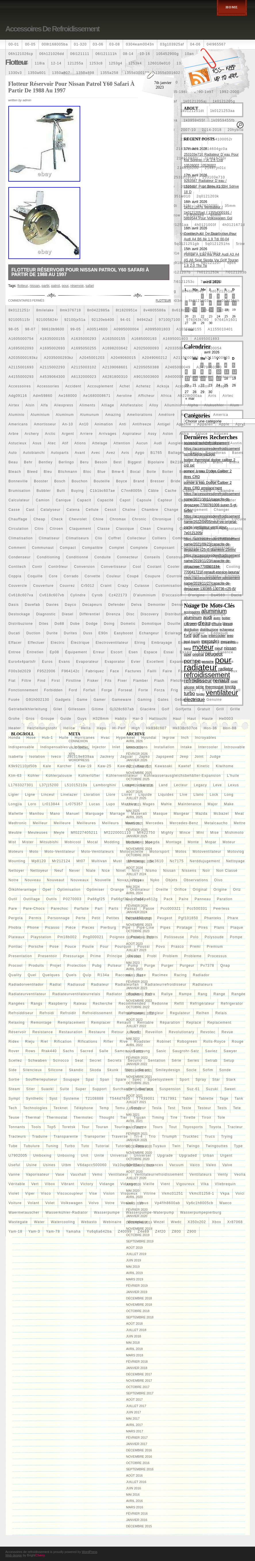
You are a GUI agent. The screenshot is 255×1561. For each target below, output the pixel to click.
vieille (148, 1184)
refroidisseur (130, 1013)
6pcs (231, 263)
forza (159, 690)
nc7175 (177, 861)
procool (16, 966)
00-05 (30, 44)
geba (180, 700)
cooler (174, 567)
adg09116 (18, 396)
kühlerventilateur (122, 776)
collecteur (136, 538)
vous (144, 1203)
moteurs (16, 852)
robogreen (187, 1042)
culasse (142, 586)
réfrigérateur (202, 1004)
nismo (151, 871)
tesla (157, 1108)
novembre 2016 (139, 1456)
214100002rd (193, 139)
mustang (135, 861)
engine (208, 643)
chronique (161, 519)
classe (103, 529)
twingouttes (217, 1146)
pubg (97, 966)
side (13, 1070)
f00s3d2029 (20, 671)
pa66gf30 (120, 899)
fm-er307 (221, 681)
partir (45, 286)
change (171, 510)
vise (93, 1193)
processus (217, 956)
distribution (175, 614)
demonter (157, 605)
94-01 (125, 320)
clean (145, 529)
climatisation (21, 538)
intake (186, 747)
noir (206, 871)
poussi (143, 947)
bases (237, 453)
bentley (45, 462)
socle (191, 1070)
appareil (205, 424)
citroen (56, 529)
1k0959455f (194, 120)
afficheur (146, 396)
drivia (227, 624)
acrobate (183, 386)
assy (152, 434)
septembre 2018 (140, 1317)
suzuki (212, 1089)
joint (199, 757)
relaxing (17, 1023)
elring (140, 643)
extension (204, 662)
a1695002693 (52, 348)
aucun (142, 443)
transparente (65, 1136)
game (82, 700)
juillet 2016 (136, 1482)
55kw (213, 234)
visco (46, 1193)
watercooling (63, 1222)
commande (224, 538)
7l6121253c (184, 282)
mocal (92, 842)
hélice (69, 728)
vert (35, 1184)
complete (139, 548)
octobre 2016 (138, 1463)
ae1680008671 (97, 396)
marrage (117, 814)
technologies (35, 1108)
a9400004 (174, 377)
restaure (97, 1032)
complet (116, 548)
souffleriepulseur (41, 1080)
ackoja (163, 386)
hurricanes (85, 738)
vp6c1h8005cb (199, 1203)
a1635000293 (83, 339)
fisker (93, 681)
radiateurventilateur (27, 994)
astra (184, 434)
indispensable (21, 747)
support (99, 1089)
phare (232, 918)
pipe (126, 928)
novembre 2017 (139, 1380)
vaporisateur (37, 1174)
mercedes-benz (184, 823)
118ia (40, 63)
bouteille (102, 481)
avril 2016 (134, 1501)
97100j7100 (169, 320)
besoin (101, 462)
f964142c (71, 671)
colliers (159, 538)
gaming (145, 700)
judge (215, 757)
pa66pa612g (146, 899)
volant (33, 1203)
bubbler (44, 491)
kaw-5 (143, 766)
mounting (17, 861)
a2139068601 (115, 367)
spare (120, 1080)
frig (174, 690)
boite (151, 472)
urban (208, 1155)
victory (86, 1184)
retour (118, 1032)
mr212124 (61, 861)
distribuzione (21, 624)
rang (203, 994)
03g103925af (172, 44)
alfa (44, 405)
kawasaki (163, 766)
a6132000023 (83, 377)
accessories (48, 386)
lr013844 (51, 804)
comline (200, 538)
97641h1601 (226, 320)
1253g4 (115, 63)
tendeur (138, 1108)
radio (133, 994)
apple (224, 424)
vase (59, 1174)
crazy (123, 586)
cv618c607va (21, 595)
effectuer (36, 643)
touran (102, 1127)
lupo (110, 804)
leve (217, 785)
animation (104, 424)
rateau (80, 1004)
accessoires (20, 386)
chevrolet (78, 519)
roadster (142, 1042)
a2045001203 (92, 358)
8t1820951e (126, 310)
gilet (57, 709)
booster (41, 481)
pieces (88, 928)
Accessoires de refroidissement (52, 28)
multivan (99, 861)
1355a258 (109, 73)
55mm (229, 234)
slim (128, 1070)
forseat (125, 690)
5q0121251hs (217, 244)
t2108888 (94, 1098)
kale (47, 766)
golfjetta (183, 709)
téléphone (83, 1108)
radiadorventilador (26, 985)
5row (240, 244)
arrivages (107, 434)
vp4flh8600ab (167, 1203)
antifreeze (142, 424)
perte (81, 918)
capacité (105, 500)
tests (222, 1108)
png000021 (93, 937)
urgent (226, 1155)
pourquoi (123, 947)
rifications (87, 1042)
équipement (76, 652)
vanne (14, 1174)
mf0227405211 (84, 833)
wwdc (176, 1222)
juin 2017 (133, 1412)
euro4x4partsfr (22, 662)
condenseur (20, 557)
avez (110, 453)
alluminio (173, 405)
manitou (36, 814)
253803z (188, 187)
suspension (170, 1089)
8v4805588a (154, 310)
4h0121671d (233, 225)
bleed (32, 472)
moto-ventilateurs (97, 852)
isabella (16, 757)
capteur (165, 500)
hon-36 (210, 728)
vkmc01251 (172, 1193)
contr (37, 567)
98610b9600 (53, 329)
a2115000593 (186, 358)
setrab (211, 1061)
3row (175, 215)
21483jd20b (188, 168)
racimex (160, 975)
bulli (61, 491)
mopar (210, 842)
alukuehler (214, 405)
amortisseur (45, 424)
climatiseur (49, 538)
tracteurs (17, 1136)
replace (193, 1023)
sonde (225, 1070)
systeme (71, 1098)
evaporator (115, 662)
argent (68, 434)
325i (187, 206)
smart (144, 1070)
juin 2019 (133, 1260)
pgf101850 (188, 918)
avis (125, 453)
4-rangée (195, 215)
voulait (127, 1203)
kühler (34, 776)
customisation (169, 586)
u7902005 (18, 1155)
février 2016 (137, 1513)
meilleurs (110, 823)
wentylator (137, 1222)
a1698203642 (115, 348)
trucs (210, 1136)
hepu (102, 728)
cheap (39, 519)
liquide (145, 795)
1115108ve (19, 63)
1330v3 (15, 73)
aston (168, 434)
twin (176, 1146)
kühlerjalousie (59, 776)
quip (87, 975)
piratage (184, 928)
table (188, 1098)
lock (214, 795)
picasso (52, 928)
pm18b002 (67, 937)
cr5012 (88, 586)
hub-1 (47, 738)
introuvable (234, 747)
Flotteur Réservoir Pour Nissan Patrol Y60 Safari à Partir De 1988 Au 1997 (80, 272)
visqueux (129, 1193)
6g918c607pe (182, 263)
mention (132, 823)
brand (138, 481)
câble (153, 491)
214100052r (222, 139)
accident (73, 386)
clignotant (205, 529)
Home (232, 7)
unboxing (66, 1155)
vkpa (224, 1193)
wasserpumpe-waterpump (150, 1212)
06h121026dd (51, 54)
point (135, 937)
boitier (185, 472)
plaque (236, 928)
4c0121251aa (176, 225)
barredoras (216, 453)
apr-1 (240, 424)
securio (135, 1061)
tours (158, 1127)
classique (125, 529)
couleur (113, 576)
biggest (134, 462)
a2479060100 (209, 367)
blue (101, 472)
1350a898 (85, 73)
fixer (122, 681)
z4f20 (160, 1231)
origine (220, 890)
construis (200, 557)
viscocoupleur (70, 1193)
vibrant (67, 1184)
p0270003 (72, 899)
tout (173, 1127)
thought (106, 1117)
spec (136, 1080)
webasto (89, 1222)
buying (77, 491)
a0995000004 (126, 329)
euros (47, 662)
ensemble (230, 643)
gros (30, 719)
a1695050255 (83, 348)
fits (108, 681)
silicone (55, 1070)
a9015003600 (146, 377)
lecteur (181, 785)
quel (32, 975)
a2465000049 (177, 367)
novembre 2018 (139, 1304)
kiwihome (225, 766)
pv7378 (207, 966)
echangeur (149, 633)
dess (218, 605)
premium (215, 947)
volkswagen (72, 1203)
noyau (138, 880)
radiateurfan (127, 985)
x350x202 (197, 1222)
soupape (71, 1080)
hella (86, 728)
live (183, 795)
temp (104, 1108)
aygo (139, 453)
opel (47, 890)
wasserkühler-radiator (66, 1212)
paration (225, 899)
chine (98, 519)
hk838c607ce (185, 728)
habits (121, 719)
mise (214, 833)
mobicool (73, 842)
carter (230, 500)
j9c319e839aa (80, 757)
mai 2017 (133, 1418)
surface (146, 1089)
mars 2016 (134, 1507)
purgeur (187, 966)
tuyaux (159, 1146)
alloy (153, 405)
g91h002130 (37, 700)
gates (163, 700)
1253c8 (96, 63)
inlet (116, 747)
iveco (56, 757)
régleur (156, 1013)
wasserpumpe (107, 1212)
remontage (41, 1023)
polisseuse (174, 937)
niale (90, 871)
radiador (201, 975)
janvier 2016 (136, 1520)
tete (237, 1108)
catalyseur (50, 510)
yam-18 (15, 1231)
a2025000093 (146, 348)
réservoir (17, 1032)
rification (63, 1042)
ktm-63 (15, 776)
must (117, 861)
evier (136, 662)
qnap (225, 966)
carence (210, 500)
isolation (37, 757)
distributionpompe (209, 614)
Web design (13, 1555)
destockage (19, 614)
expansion (179, 662)
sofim (208, 1070)
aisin (29, 405)
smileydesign (168, 1070)
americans (18, 424)
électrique (80, 643)
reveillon (154, 1032)
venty (223, 1174)
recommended (132, 1004)
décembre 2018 (139, 1298)
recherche (103, 1004)
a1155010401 (220, 329)
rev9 (134, 1032)
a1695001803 (175, 339)
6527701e (212, 253)
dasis (14, 605)
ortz (237, 890)
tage (224, 1098)
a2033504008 (177, 348)
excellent (155, 662)
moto (33, 852)
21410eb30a (187, 149)
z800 (176, 1231)
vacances (154, 1165)
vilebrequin (225, 1184)
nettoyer (16, 871)
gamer (100, 700)
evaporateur (87, 662)
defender (116, 605)
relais (221, 1013)
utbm (66, 1165)
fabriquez (95, 671)
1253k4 (135, 63)
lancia (147, 785)
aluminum (65, 415)
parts (113, 909)
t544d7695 (120, 1098)
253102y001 (185, 177)
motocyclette (131, 852)
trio (152, 1136)
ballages (176, 453)
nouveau (33, 880)
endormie (187, 643)
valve (227, 1165)
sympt (14, 1098)
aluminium (40, 415)
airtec (228, 396)
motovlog (235, 852)
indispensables (54, 747)
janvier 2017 (136, 1444)
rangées (17, 1004)
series (193, 1061)
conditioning (48, 557)
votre (110, 1203)
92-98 (224, 310)
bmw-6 (118, 472)
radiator (114, 994)
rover (14, 1051)
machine (129, 804)
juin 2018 (133, 1336)
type (238, 1146)
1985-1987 (178, 92)
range (219, 994)
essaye (205, 652)
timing (158, 1117)
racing (180, 975)
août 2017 (134, 1399)
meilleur (40, 823)
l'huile (233, 776)
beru (84, 462)
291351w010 (179, 196)
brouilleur (196, 481)
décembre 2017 (139, 1374)
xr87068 (235, 1222)
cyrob (97, 595)
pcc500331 (197, 909)
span (105, 1080)
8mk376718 (70, 310)
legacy (200, 785)
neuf (58, 871)
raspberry (58, 1004)
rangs (37, 1004)
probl (152, 956)
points (152, 937)
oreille (162, 890)
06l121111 (79, 54)
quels (71, 975)
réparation (170, 1023)
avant (80, 453)
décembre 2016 (139, 1450)
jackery (107, 757)
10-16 (144, 54)
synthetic (34, 1098)
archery (32, 434)
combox (179, 538)
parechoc (59, 909)
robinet (164, 1042)
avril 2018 (134, 1349)
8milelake (45, 310)
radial (56, 985)
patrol (55, 286)
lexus (233, 785)
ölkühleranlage (23, 890)
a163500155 (113, 339)
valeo (211, 1165)
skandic (76, 1070)
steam (14, 1089)
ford (73, 690)
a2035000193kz (23, 358)
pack (168, 899)
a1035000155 (189, 329)
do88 (59, 624)
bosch (60, 481)
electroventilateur (112, 643)
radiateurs (203, 985)
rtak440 (49, 1051)
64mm (191, 253)
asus (36, 443)
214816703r (216, 158)
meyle (59, 833)
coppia (15, 576)
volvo (94, 1203)
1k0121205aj (195, 101)
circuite (239, 519)
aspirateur (132, 434)
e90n (103, 633)
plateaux (17, 937)
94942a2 (145, 320)
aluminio (17, 415)
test (171, 1108)
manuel (73, 814)
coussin (232, 576)
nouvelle (103, 880)
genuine (214, 700)
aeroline (124, 396)
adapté (222, 386)
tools (36, 1127)
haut (191, 719)
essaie (186, 652)
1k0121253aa (222, 111)
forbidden (53, 690)
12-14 (56, 63)
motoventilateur (207, 852)
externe (226, 662)
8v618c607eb (184, 310)
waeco (225, 1203)
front (207, 690)
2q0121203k (208, 196)
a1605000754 (21, 339)
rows (31, 1051)
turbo (69, 1146)
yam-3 (34, 1231)
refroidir (68, 1013)
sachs (68, 1051)
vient (165, 1184)
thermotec (83, 1117)
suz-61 (193, 1089)
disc (130, 614)
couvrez (67, 586)
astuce (201, 434)
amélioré (166, 415)
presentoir (47, 956)
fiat (12, 681)
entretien (35, 652)
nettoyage (235, 861)
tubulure (32, 1146)
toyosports (193, 1127)
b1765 (156, 453)
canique (63, 500)
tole (221, 1117)
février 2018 (137, 1361)
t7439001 (145, 1098)
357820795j (208, 206)
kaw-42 (124, 766)
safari (89, 286)
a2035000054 (209, 348)
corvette (92, 576)
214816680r (188, 158)
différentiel (89, 614)
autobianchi (34, 453)
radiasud (76, 985)
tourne (140, 1127)
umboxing (42, 1155)
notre (14, 880)
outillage (31, 899)
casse (14, 510)
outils (51, 899)
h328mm (101, 719)
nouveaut (55, 880)
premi (195, 947)
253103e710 (213, 177)
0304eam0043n (140, 44)
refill (179, 1004)
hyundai (148, 738)
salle (104, 1051)
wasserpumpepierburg (201, 1212)
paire (184, 899)
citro (38, 529)
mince (184, 833)
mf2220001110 (117, 833)
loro (32, 804)
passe (148, 909)
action (204, 386)
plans (219, 928)
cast (30, 510)
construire (176, 557)
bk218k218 (180, 462)
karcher (64, 766)
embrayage (162, 643)
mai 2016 (133, 1494)
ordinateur (140, 890)
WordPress (89, 1552)
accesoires (200, 377)
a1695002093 (21, 348)
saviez (211, 1051)
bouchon (80, 481)
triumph (169, 1136)
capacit (84, 500)
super (80, 1089)
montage (174, 842)
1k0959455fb (223, 120)
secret (95, 1061)
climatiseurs (77, 538)
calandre (226, 491)
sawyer (230, 1051)
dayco (70, 605)
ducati (14, 633)
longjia (15, 804)
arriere (86, 434)
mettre (240, 823)
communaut (43, 548)
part (99, 909)
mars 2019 (134, 1279)
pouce (70, 947)
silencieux (32, 1070)
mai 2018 (133, 1342)
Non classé (226, 871)
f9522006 (46, 671)
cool (137, 567)
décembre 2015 (139, 1526)
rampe (185, 994)
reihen (202, 1013)
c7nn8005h (131, 491)
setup (229, 1061)
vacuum (176, 1165)
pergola (16, 918)
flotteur (199, 681)
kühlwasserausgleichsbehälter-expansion (182, 776)
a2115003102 (83, 367)
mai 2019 (133, 1266)
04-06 (195, 44)
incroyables (205, 738)
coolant (154, 567)
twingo (193, 1146)
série (176, 1061)
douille (174, 624)
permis (35, 918)
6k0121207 (211, 263)
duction (33, 633)
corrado (71, 576)
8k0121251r (19, 310)
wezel (159, 1222)
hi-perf (119, 728)
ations (80, 443)
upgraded (188, 1155)
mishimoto (234, 833)
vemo (97, 1174)
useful (14, 1165)
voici (239, 1193)
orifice (180, 890)
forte (143, 690)
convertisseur (114, 567)
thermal (33, 1117)
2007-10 (188, 130)
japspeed (165, 757)
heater (15, 728)
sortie (14, 1080)
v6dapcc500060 (92, 1165)
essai (169, 652)
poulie (88, 947)
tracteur (235, 1127)
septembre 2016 (140, 1469)
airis (212, 396)
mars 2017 (134, 1431)
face (114, 671)
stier (30, 1089)
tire (173, 1117)
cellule (92, 510)
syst (53, 1098)
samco (121, 1051)
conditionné (77, 557)
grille (235, 709)
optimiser (95, 890)
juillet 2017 (136, 1406)
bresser (157, 481)
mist (12, 842)
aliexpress (63, 405)
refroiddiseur (21, 1013)
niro (136, 871)
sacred (86, 1051)
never (74, 871)
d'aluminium (144, 595)
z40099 (125, 1231)
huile (63, 738)
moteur (229, 842)
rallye (167, 994)
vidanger (128, 1184)
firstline (73, 681)
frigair (190, 690)
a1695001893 (206, 339)
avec (95, 453)
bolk (202, 472)
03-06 (98, 44)
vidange (106, 1184)
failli (152, 671)
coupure (152, 576)
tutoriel (123, 1146)
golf (165, 709)
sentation (157, 1061)
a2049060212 (154, 358)
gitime (98, 709)
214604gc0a (216, 149)
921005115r (19, 320)
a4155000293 (21, 377)
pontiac (15, 947)
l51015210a (76, 785)
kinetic (203, 766)
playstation (41, 937)
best (118, 462)
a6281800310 (115, 377)
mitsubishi (49, 842)
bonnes (219, 472)
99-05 (75, 329)
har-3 (138, 719)
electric (58, 643)
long (229, 795)
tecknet (60, 1108)
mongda (152, 842)
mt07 (80, 861)
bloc (87, 472)
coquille (35, 576)
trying (227, 1136)
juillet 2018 (136, 1330)
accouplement (100, 386)
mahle (166, 804)
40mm (215, 215)
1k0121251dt (192, 111)
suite (64, 1089)
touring (121, 1127)
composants (192, 548)
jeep (184, 757)
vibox (50, 1184)
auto (13, 453)
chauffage (18, 519)
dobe (75, 624)
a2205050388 (146, 367)
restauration (71, 1032)
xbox (216, 1222)
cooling (233, 567)
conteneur (225, 557)
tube (13, 1146)
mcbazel (221, 814)
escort (116, 652)
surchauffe (123, 1089)
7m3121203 (211, 282)
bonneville (18, 481)
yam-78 (53, 1231)
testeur (204, 1108)
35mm (230, 206)
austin (236, 443)
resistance (42, 1032)
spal (90, 1080)
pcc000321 (170, 909)
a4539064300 (52, 377)
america (220, 415)
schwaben (37, 1061)
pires (203, 928)
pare (13, 909)
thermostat (57, 1117)
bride (176, 481)
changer (221, 510)
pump (133, 966)
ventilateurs (200, 1174)
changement (196, 510)
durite (52, 633)
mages (149, 804)
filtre (26, 681)
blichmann (67, 472)
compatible (92, 548)
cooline (213, 567)
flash (159, 681)
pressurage (73, 956)
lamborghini (104, 785)
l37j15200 (49, 785)
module (132, 842)
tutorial (102, 1146)
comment (17, 548)
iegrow (168, 738)
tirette (190, 1117)
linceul (47, 795)
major (213, 804)
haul (177, 719)
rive (124, 1042)
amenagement (194, 415)
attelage (100, 443)
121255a (75, 63)
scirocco (61, 1061)
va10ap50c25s (126, 1165)
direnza (113, 614)
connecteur (127, 557)
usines (49, 1165)
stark (231, 1080)
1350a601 (37, 73)
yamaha (73, 1231)
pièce (71, 928)
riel (44, 1042)
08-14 (128, 54)
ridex (14, 1042)
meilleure (62, 823)
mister (28, 842)
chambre (150, 510)
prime (95, 956)
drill (212, 624)
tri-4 (138, 1136)
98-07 (30, 329)
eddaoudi (219, 633)
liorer (127, 795)
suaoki (47, 1089)
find (41, 681)
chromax (118, 519)
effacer (15, 643)
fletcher (178, 681)
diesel (68, 614)
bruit (214, 481)
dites (43, 624)
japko (144, 757)
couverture (43, 586)
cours (194, 576)
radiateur (100, 985)
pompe (236, 937)
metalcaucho (216, 823)
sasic (161, 1051)
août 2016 (134, 1475)
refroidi (46, 1013)
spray (200, 1080)
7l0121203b (236, 272)
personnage (59, 918)
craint (106, 586)
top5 (51, 1127)
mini (200, 833)
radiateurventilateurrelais (76, 994)
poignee (117, 937)
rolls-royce (214, 1042)
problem (170, 956)
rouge (238, 1042)
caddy (188, 491)
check (57, 519)
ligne (30, 795)
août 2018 (134, 1323)
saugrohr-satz (185, 1051)
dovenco (195, 624)
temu (120, 1108)
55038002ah (191, 234)
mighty (167, 833)
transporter (95, 1136)
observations (196, 880)
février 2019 (137, 1285)
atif (65, 443)
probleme (193, 956)
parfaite (81, 909)
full (237, 690)
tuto (85, 1146)
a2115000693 (217, 358)
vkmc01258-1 (201, 1193)
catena (73, 510)
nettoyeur (39, 871)
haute (207, 719)
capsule (144, 500)
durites (70, 633)
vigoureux (185, 1184)
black (202, 462)
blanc (218, 462)
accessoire (226, 377)
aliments (87, 405)
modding (112, 842)
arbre (14, 434)
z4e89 (143, 1231)
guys (82, 719)
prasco (177, 947)
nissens (189, 871)
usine (31, 1165)
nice (106, 871)
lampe (128, 785)
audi (158, 443)
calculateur (19, 500)
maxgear (181, 814)
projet (55, 966)
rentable (145, 1023)
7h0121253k (208, 272)
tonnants (17, 1127)
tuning (52, 1146)
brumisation (20, 491)
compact (68, 548)
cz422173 (118, 595)
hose (31, 738)
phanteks (212, 918)
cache (171, 491)
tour (86, 1127)
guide (65, 719)
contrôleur (58, 567)
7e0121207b (179, 272)
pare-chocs (34, 909)
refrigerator (232, 1004)
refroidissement (98, 1013)
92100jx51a (75, 320)
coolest (193, 567)
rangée (238, 994)
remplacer (101, 1023)
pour (104, 947)
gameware (121, 700)
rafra (150, 994)
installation (164, 747)
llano (198, 795)
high (136, 728)
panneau (203, 899)
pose (54, 947)
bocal (135, 472)
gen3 (195, 700)
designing (198, 605)
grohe (14, 719)
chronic (139, 519)
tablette (206, 1098)
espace (151, 652)
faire (167, 671)
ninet (121, 871)
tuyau (141, 1146)
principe (114, 956)
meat (239, 814)
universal (119, 1155)
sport (184, 1080)
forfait (89, 690)
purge (149, 966)
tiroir (206, 1117)
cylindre (78, 595)
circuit (220, 519)
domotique (152, 624)
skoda (95, 1070)
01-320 (80, 44)
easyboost (123, 633)
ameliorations (139, 415)
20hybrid (236, 130)
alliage (107, 405)
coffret (114, 538)
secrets (115, 1061)
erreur (99, 652)
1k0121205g (224, 101)
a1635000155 (52, 339)
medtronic (18, 823)
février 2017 (137, 1437)
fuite (223, 690)
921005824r (47, 320)
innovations (137, 747)
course (212, 576)
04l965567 (216, 44)
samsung (141, 1051)
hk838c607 (156, 728)
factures (133, 671)
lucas (94, 804)
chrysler (185, 519)
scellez (15, 1061)
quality (15, 975)
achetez (143, 386)
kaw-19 (85, 766)
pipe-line (145, 928)
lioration (92, 795)
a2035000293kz (58, 358)
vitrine (150, 1193)
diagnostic (46, 614)
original (200, 890)
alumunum (89, 415)
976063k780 (197, 320)
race (141, 975)
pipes (165, 928)
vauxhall (78, 1174)
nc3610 (157, 861)
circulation (19, 529)
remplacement (71, 1023)
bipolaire (156, 462)
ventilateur (118, 1174)
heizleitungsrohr (42, 728)
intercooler (208, 747)
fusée (14, 700)
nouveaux (79, 880)
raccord (123, 975)
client (184, 529)
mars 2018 (134, 1355)
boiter (167, 472)
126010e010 (159, 63)
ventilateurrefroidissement (159, 1174)
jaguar (126, 757)
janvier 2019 (136, 1292)
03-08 (114, 44)
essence (225, 652)
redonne (160, 1004)
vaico (195, 1165)
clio (98, 538)
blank (234, 462)
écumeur (197, 633)
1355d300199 (136, 73)
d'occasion (172, 595)
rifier (108, 1042)
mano (55, 814)
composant (164, 548)
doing (109, 624)
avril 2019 (134, 1273)
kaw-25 (105, 766)
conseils (152, 557)
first (55, 681)
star (216, 1080)
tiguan (139, 1117)
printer (135, 956)
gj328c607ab (122, 709)
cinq (203, 519)
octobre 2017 (138, 1387)
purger (167, 966)
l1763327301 (21, 785)
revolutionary (181, 1032)
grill (220, 709)
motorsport (159, 852)
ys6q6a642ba (99, 1231)
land (163, 785)
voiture (15, 1203)
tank (239, 1098)
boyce (121, 481)
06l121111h (106, 54)
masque (160, 814)
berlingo (66, 462)
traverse (120, 1136)
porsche (35, 947)
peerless (221, 909)
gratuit (204, 709)
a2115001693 (21, 367)
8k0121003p (200, 301)
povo (160, 947)
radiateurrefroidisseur (165, 985)
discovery (150, 614)
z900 (191, 1231)
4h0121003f (205, 225)
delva (136, 605)
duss (87, 633)
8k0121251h (228, 301)
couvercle (18, 586)
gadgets (63, 700)
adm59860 (43, 396)
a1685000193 (144, 339)
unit (84, 1155)
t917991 (169, 1098)
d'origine (196, 595)
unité (99, 1155)
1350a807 (61, 73)
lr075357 (74, 804)
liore (111, 795)
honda (14, 738)
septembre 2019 (140, 1241)
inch (185, 738)
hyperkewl (125, 738)
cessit (110, 510)
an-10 (67, 424)
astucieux (18, 443)
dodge (92, 624)
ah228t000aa (190, 396)
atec (52, 443)
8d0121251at (222, 291)
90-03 (207, 310)
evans (64, 662)
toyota (215, 1127)
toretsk (69, 1127)
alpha (192, 405)
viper (30, 1193)
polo (194, 937)
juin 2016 (133, 1488)
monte (193, 842)
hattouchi (158, 719)
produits (36, 966)
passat (130, 909)
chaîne (129, 510)
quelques (51, 975)
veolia (240, 1174)
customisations (202, 586)
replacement (219, 1023)
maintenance (190, 804)
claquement (80, 529)
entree (15, 652)
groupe (47, 719)
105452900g (167, 54)
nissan (169, 871)
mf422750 (146, 833)
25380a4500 (213, 187)
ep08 (54, 652)
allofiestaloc (131, 405)
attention (122, 443)
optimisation (68, 890)
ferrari (216, 671)
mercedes (155, 823)
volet (50, 1203)
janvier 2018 (136, 1368)
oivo (218, 880)
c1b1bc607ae (102, 491)
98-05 (14, 329)
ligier (14, 795)
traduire (40, 1136)
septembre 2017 (140, 1393)
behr (28, 462)
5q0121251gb (186, 244)
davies (52, 605)
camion (43, 500)
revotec (207, 1032)
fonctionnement (23, 690)
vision (109, 1193)
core (53, 576)
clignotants (231, 529)
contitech (17, 567)
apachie (184, 424)
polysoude (214, 937)
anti (122, 424)
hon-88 (230, 728)
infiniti (80, 747)
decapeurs (92, 605)
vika (205, 1184)
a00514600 (97, 329)
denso (177, 605)
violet (14, 1193)
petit (96, 918)
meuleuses (38, 833)
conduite (102, 557)
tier (123, 1117)
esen (133, 652)
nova (121, 880)
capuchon (188, 500)
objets (172, 880)
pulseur (115, 966)
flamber (140, 681)
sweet (229, 1089)
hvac (105, 738)
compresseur (222, 548)
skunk (112, 1070)
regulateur (180, 1013)
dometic (128, 624)
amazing (113, 415)
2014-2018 (212, 130)
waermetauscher (24, 1212)
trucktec (191, 1136)
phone (33, 928)
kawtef (184, 766)
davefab (32, 605)
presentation (20, 956)
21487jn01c (215, 168)
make (229, 804)
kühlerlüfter (89, 776)
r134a (103, 975)
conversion (84, 567)
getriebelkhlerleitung (28, 709)
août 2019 (134, 1247)
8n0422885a (98, 310)
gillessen (76, 709)
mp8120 (38, 861)
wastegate (18, 1222)
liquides (166, 795)
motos (181, 852)
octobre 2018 (138, 1311)
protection (76, 966)
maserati (139, 814)
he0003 (226, 719)
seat (79, 1061)
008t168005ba (55, 44)
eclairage (174, 633)
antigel (164, 424)
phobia (15, 928)
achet (124, 386)
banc (195, 453)
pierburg (108, 928)
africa (166, 396)
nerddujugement (205, 861)
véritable (17, 1184)
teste (186, 1108)
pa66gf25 (96, 899)
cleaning (165, 529)
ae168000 (67, 396)
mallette (16, 814)
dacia (236, 595)
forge (106, 690)
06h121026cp (21, 54)
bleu (48, 472)
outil (13, 899)
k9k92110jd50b (23, 766)
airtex (14, 405)
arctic (50, 434)
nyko (155, 880)
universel (142, 1155)
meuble (15, 833)
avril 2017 (134, 1425)
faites (184, 671)
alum (234, 405)
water (39, 1222)
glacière (148, 709)
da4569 (218, 595)
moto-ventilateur (60, 852)
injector (99, 747)
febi (200, 671)
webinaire (112, 1222)
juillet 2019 (136, 1254)
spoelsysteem (161, 1080)
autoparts (60, 453)
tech (13, 1108)
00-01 (14, 44)
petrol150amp (138, 918)
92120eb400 (103, 320)
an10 (84, 424)
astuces (221, 434)
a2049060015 (123, 358)
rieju (29, 1042)
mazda (201, 814)
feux (233, 671)
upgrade (165, 1155)
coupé (133, 576)
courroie (174, 576)
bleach (15, 472)
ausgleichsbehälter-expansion (196, 443)
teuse (14, 1117)
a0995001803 (157, 329)
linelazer (69, 795)
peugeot (164, 918)
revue (227, 1032)
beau (13, 462)
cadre (206, 491)
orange (117, 890)
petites (112, 918)
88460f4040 (193, 291)
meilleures (86, 823)
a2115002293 (52, 367)
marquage (95, 814)
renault (124, 1023)
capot (125, 500)
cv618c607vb (51, 595)
